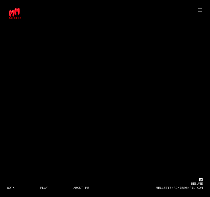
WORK (10, 188)
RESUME (197, 183)
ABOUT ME (81, 188)
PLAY (44, 188)
